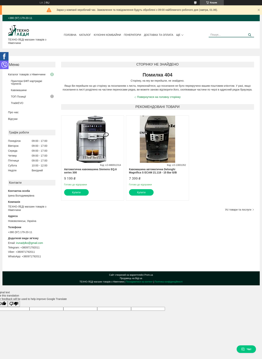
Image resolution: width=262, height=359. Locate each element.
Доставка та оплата (158, 34)
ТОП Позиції (18, 96)
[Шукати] (250, 35)
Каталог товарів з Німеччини (27, 74)
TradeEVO (17, 103)
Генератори (132, 34)
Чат (246, 349)
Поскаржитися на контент (139, 281)
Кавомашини (19, 90)
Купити (76, 192)
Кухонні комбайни (107, 34)
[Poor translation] (14, 304)
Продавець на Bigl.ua (131, 278)
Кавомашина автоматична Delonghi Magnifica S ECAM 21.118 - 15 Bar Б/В (153, 171)
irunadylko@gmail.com (29, 242)
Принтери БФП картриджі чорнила (26, 82)
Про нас (13, 112)
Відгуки (13, 118)
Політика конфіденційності (169, 281)
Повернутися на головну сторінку (158, 96)
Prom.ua (148, 275)
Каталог (85, 34)
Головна (70, 34)
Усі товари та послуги (238, 209)
